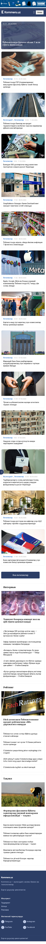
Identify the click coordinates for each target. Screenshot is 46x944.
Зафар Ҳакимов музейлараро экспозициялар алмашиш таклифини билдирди (22, 643)
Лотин (39, 12)
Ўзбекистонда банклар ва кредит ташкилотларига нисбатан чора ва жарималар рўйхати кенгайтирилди (22, 126)
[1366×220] (23, 7)
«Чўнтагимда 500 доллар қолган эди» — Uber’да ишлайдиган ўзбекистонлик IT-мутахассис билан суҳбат (20, 633)
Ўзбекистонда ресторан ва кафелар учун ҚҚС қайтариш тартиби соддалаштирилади (22, 522)
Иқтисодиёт (8, 120)
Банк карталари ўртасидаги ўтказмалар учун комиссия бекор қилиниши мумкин (21, 561)
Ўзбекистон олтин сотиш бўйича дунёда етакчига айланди (20, 735)
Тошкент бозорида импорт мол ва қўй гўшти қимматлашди (21, 620)
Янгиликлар (8, 79)
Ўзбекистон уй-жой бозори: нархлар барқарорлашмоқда (18, 860)
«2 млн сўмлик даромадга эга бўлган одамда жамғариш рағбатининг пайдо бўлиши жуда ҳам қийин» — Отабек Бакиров (22, 663)
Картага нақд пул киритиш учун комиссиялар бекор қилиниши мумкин (22, 323)
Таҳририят (5, 903)
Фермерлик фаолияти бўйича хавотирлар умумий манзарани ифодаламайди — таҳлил (20, 813)
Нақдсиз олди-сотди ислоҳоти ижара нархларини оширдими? (19, 442)
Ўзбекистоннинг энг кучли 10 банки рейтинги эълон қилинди (22, 743)
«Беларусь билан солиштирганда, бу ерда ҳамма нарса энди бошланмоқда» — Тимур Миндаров (21, 652)
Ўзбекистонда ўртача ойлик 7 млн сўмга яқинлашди (21, 43)
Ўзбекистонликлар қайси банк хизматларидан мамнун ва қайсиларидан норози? (22, 834)
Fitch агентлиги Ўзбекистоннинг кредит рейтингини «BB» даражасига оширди (21, 722)
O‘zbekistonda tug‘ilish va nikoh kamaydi (19, 767)
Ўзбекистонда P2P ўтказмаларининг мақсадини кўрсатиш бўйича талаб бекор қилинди (20, 84)
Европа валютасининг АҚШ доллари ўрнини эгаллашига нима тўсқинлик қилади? (21, 826)
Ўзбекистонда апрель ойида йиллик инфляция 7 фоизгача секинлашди (22, 243)
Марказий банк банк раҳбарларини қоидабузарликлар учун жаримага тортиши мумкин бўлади (21, 363)
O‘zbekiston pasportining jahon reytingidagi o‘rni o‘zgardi (22, 752)
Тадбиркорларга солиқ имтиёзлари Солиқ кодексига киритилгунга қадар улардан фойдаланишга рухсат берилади (21, 482)
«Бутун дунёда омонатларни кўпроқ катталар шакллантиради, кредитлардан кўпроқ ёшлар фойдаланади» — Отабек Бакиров (22, 674)
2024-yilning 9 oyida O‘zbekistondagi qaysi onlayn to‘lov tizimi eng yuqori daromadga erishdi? (22, 760)
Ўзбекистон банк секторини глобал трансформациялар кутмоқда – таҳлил (19, 843)
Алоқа (4, 906)
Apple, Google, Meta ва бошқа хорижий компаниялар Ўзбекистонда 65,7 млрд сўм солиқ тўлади (21, 283)
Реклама (5, 910)
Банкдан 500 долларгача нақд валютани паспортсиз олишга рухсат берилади (20, 166)
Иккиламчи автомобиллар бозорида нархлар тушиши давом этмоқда (22, 851)
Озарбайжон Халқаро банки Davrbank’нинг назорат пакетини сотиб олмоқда (21, 205)
